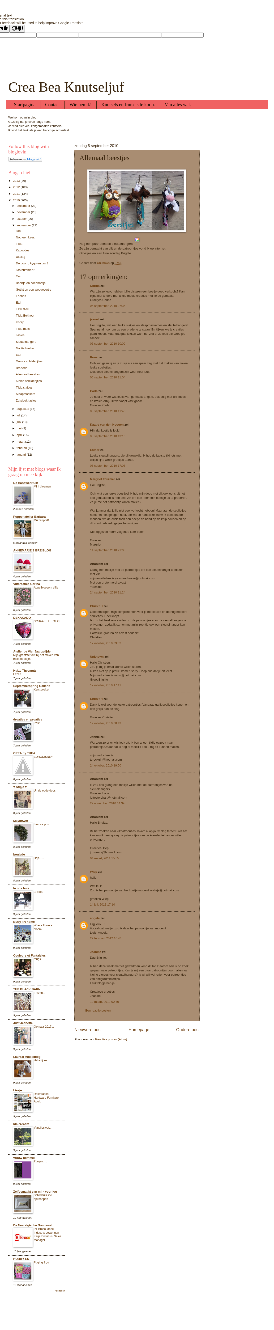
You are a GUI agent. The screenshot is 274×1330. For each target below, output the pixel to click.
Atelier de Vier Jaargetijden (32, 651)
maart (21, 441)
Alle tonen (60, 1290)
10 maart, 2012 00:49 (104, 1002)
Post (36, 723)
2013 (17, 180)
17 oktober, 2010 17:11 (105, 685)
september (24, 225)
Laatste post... (43, 824)
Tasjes (20, 335)
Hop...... (39, 858)
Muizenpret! (41, 520)
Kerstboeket (41, 689)
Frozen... (39, 993)
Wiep (93, 871)
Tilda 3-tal (22, 309)
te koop (38, 892)
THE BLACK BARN (26, 989)
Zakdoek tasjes (26, 400)
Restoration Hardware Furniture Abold (46, 1097)
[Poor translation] (17, 29)
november (24, 212)
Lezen (17, 674)
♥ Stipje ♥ (20, 787)
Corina (95, 286)
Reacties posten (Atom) (111, 1039)
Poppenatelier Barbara (29, 516)
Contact (52, 104)
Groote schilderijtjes (29, 361)
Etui (18, 302)
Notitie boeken (25, 348)
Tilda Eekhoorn (26, 315)
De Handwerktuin (25, 483)
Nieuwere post (88, 1029)
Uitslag (20, 256)
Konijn (20, 322)
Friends (21, 296)
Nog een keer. (25, 237)
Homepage (138, 1029)
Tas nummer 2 (25, 270)
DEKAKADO (22, 617)
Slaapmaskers (25, 394)
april (20, 435)
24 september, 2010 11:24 (107, 592)
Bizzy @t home (24, 921)
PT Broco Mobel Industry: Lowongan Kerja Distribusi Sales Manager (47, 1234)
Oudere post (188, 1029)
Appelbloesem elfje (46, 587)
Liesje (17, 1090)
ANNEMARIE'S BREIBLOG (32, 550)
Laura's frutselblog (26, 1057)
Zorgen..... (40, 1161)
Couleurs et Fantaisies (29, 955)
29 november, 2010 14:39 (107, 803)
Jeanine (95, 952)
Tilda (19, 244)
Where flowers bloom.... (43, 927)
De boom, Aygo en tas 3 (32, 263)
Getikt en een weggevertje (33, 289)
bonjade (19, 854)
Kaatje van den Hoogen (107, 424)
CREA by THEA (24, 753)
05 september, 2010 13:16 (107, 436)
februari (22, 448)
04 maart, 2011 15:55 (104, 858)
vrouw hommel (24, 1158)
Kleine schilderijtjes (29, 381)
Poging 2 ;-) (41, 1262)
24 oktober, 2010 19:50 (105, 765)
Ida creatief (21, 1124)
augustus (23, 409)
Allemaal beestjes (28, 374)
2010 (17, 200)
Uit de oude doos (45, 790)
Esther (94, 450)
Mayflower (20, 820)
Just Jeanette (23, 1023)
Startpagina (24, 104)
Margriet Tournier (102, 479)
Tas (18, 231)
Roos (94, 357)
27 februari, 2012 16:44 (105, 938)
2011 (17, 193)
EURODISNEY (43, 756)
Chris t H (96, 606)
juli (19, 415)
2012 (17, 187)
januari (21, 454)
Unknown (97, 656)
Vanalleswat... (42, 1127)
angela (95, 918)
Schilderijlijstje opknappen (43, 1197)
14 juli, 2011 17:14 (102, 904)
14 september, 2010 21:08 (107, 550)
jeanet (94, 319)
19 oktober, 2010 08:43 (105, 723)
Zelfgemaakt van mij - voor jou (35, 1191)
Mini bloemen (42, 486)
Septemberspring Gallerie (31, 686)
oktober (22, 218)
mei (19, 428)
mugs (37, 959)
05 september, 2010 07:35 (107, 306)
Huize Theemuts (25, 670)
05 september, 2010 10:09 (107, 343)
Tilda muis (23, 328)
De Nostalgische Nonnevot (32, 1225)
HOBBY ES (21, 1259)
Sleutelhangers (26, 341)
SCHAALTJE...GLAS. (47, 621)
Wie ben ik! (80, 104)
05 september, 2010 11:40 (107, 411)
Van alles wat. (178, 104)
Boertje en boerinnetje (31, 283)
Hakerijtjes (40, 1060)
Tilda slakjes (24, 387)
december (24, 206)
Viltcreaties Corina (26, 584)
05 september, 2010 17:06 (107, 465)
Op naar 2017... (44, 1026)
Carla (94, 391)
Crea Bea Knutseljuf (66, 87)
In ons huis (21, 888)
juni (19, 422)
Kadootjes (22, 250)
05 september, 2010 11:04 (107, 377)
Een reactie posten (98, 1010)
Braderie (21, 368)
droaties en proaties (27, 719)
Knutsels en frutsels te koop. (128, 104)
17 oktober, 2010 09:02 (105, 643)
